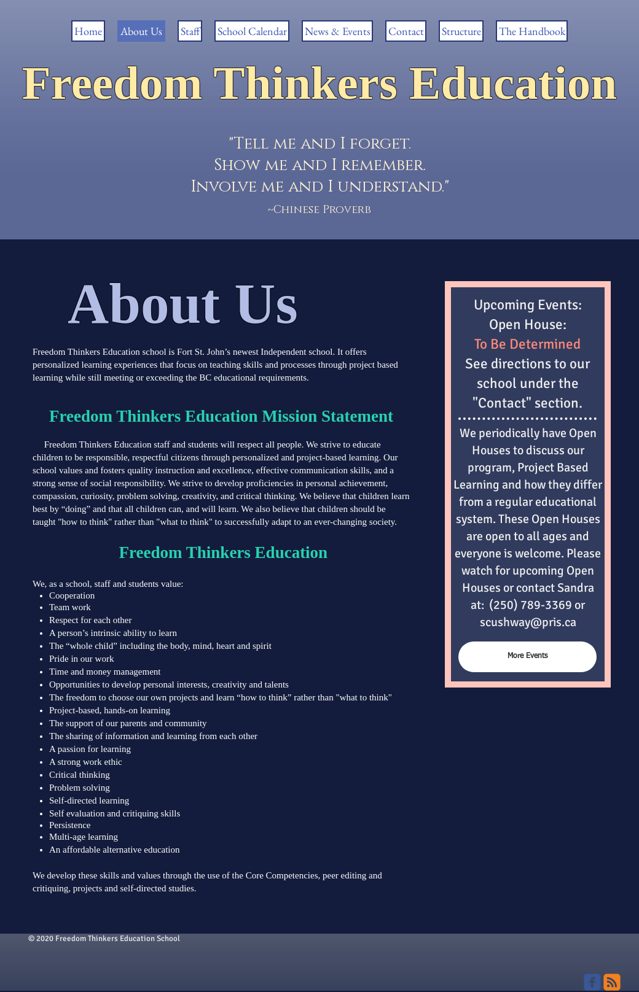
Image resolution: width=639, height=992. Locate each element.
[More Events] (527, 656)
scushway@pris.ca (528, 622)
